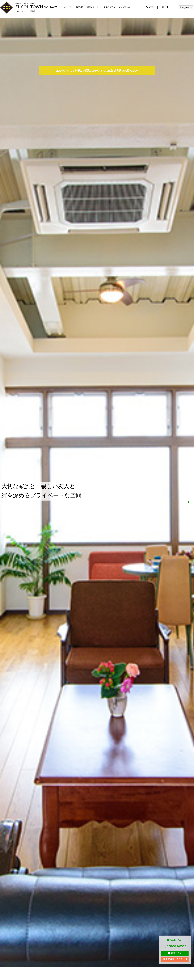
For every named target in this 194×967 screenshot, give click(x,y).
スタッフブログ (129, 7)
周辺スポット (94, 7)
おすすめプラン (111, 7)
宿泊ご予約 (176, 953)
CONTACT (175, 939)
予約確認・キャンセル (176, 959)
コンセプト (68, 7)
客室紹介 (81, 7)
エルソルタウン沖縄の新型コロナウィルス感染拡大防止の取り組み (97, 71)
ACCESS (150, 7)
